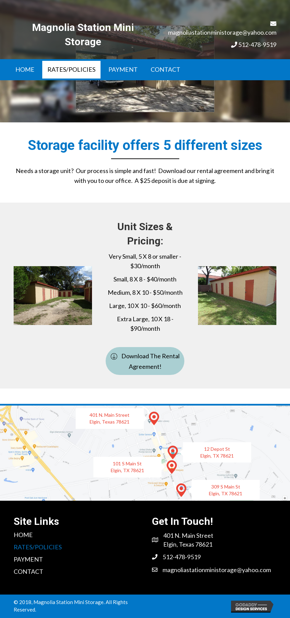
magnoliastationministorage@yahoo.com (222, 32)
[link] (25, 70)
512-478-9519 (257, 44)
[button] (145, 361)
